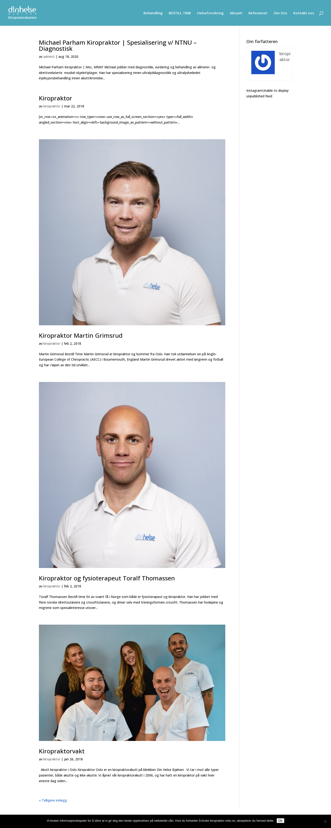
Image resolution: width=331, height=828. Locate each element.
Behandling (153, 13)
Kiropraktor (55, 98)
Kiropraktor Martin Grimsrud (81, 335)
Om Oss (280, 13)
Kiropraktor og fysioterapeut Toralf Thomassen (107, 578)
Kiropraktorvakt (62, 751)
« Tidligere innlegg (53, 800)
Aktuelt (236, 13)
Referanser (257, 13)
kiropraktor (51, 106)
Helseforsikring (210, 13)
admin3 (49, 56)
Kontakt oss (303, 13)
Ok (280, 820)
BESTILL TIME (180, 13)
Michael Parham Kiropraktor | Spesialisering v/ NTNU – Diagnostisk (118, 45)
